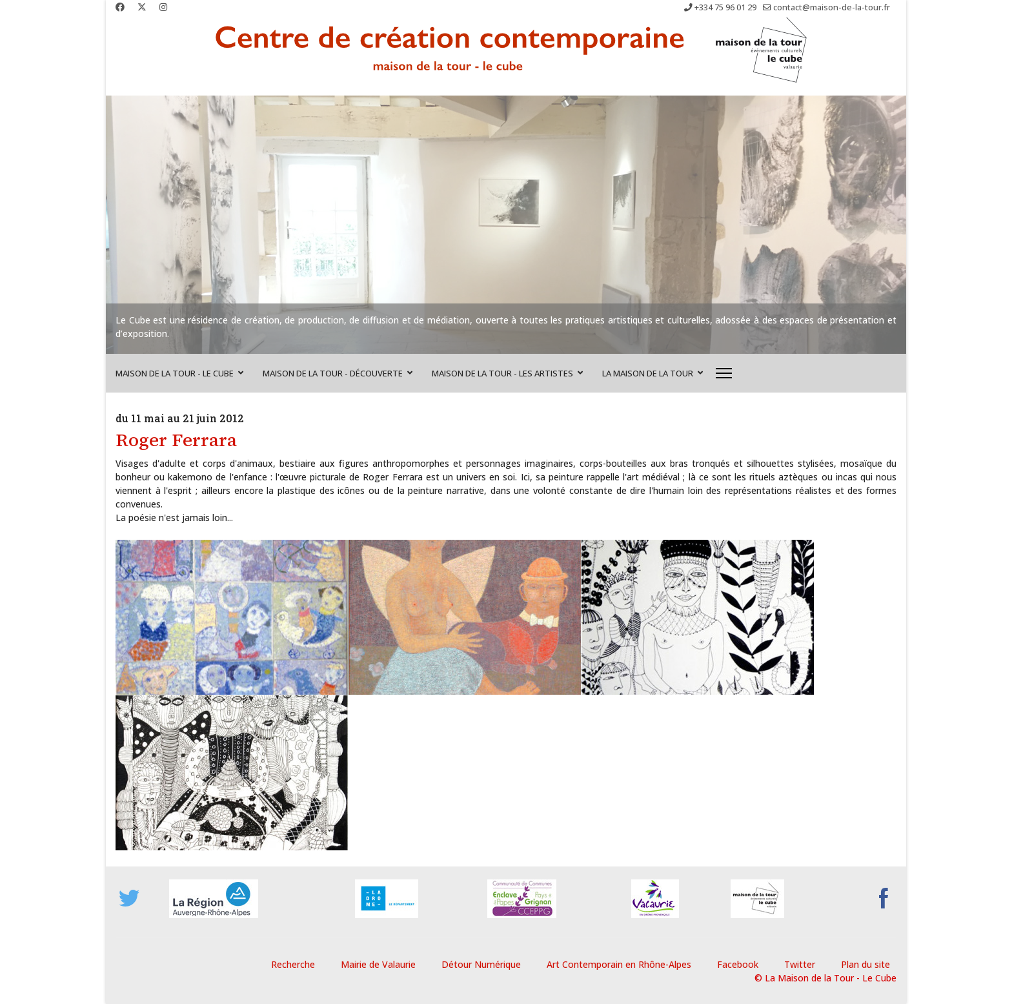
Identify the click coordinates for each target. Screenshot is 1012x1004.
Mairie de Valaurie (378, 964)
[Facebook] (120, 7)
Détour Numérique (481, 964)
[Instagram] (163, 7)
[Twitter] (142, 7)
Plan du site (865, 964)
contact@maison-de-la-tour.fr (831, 7)
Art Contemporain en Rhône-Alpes (619, 964)
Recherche (293, 964)
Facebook (737, 964)
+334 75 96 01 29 (725, 7)
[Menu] (724, 373)
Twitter (799, 964)
